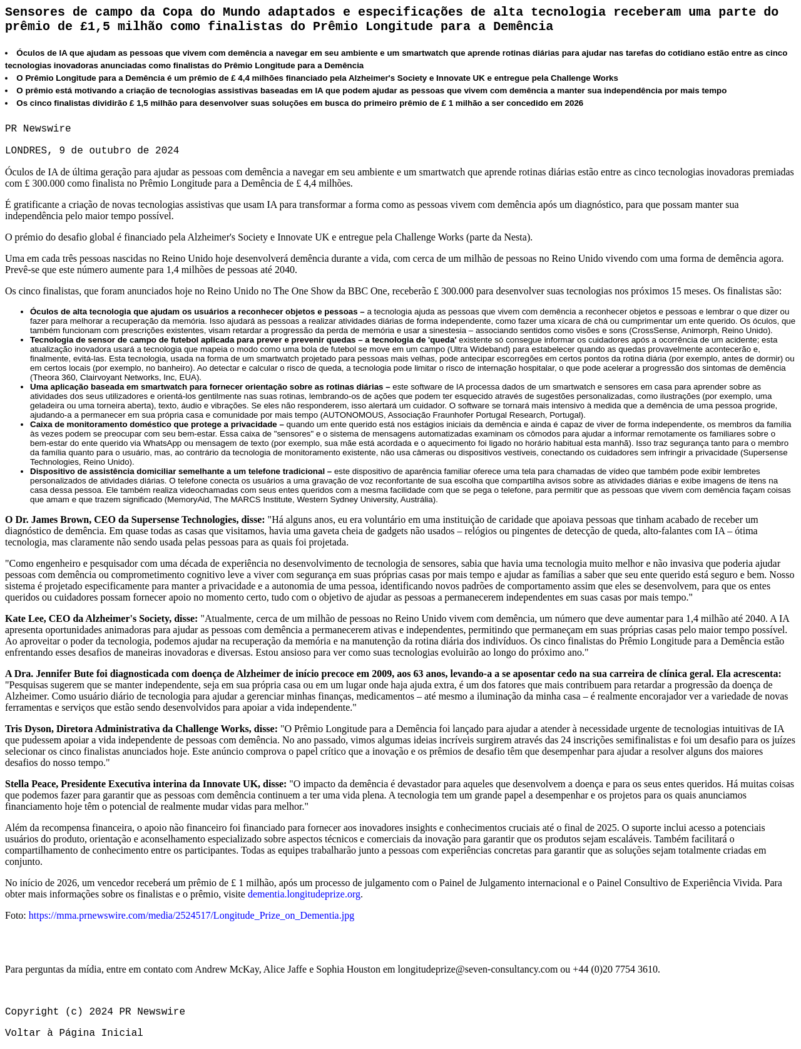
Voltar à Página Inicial (74, 1033)
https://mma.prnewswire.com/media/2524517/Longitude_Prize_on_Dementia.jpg (191, 915)
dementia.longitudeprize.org (304, 894)
